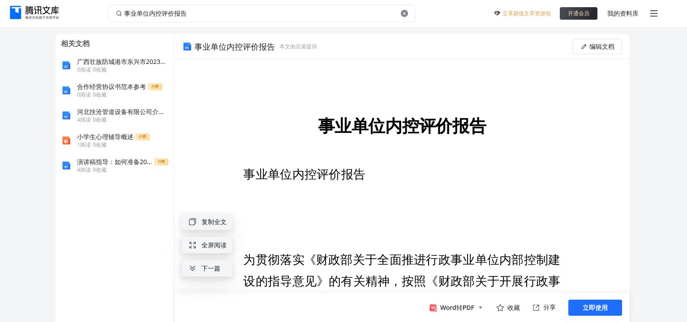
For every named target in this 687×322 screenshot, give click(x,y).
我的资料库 (623, 13)
